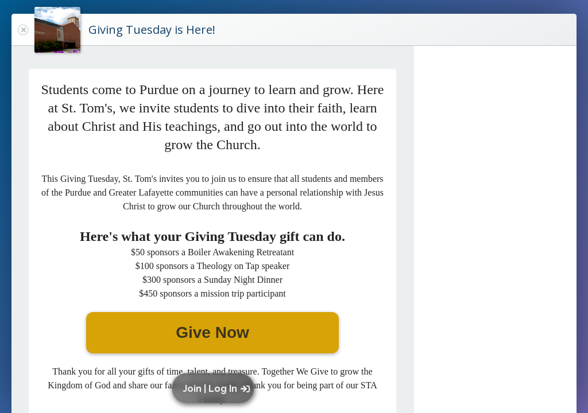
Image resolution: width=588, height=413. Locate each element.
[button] (216, 388)
